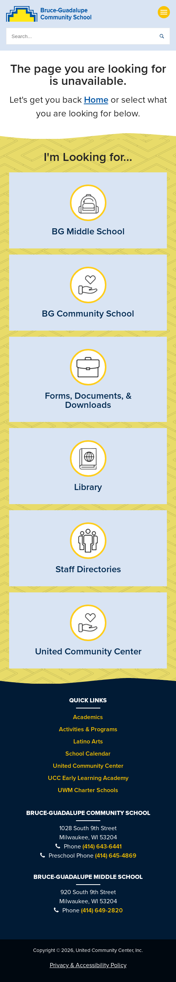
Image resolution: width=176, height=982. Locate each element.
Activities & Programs (88, 729)
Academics (88, 717)
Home (96, 99)
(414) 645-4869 (115, 855)
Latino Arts (88, 741)
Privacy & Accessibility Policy (88, 965)
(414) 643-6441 (102, 846)
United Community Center (88, 766)
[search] (88, 36)
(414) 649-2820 (102, 910)
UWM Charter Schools (88, 790)
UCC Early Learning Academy (88, 778)
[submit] (162, 36)
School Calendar (88, 754)
